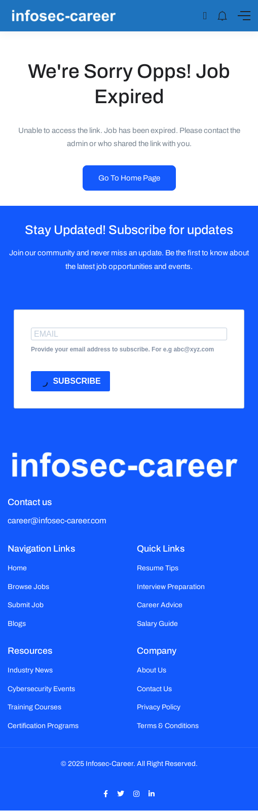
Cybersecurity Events (41, 689)
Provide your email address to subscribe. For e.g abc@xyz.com (122, 349)
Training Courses (34, 707)
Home (17, 568)
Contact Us (154, 689)
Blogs (17, 623)
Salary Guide (157, 623)
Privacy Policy (158, 707)
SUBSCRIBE (69, 382)
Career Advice (159, 605)
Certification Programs (43, 726)
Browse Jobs (28, 587)
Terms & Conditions (168, 726)
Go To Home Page (129, 178)
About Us (151, 670)
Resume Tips (157, 568)
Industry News (30, 670)
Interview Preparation (171, 587)
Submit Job (26, 605)
